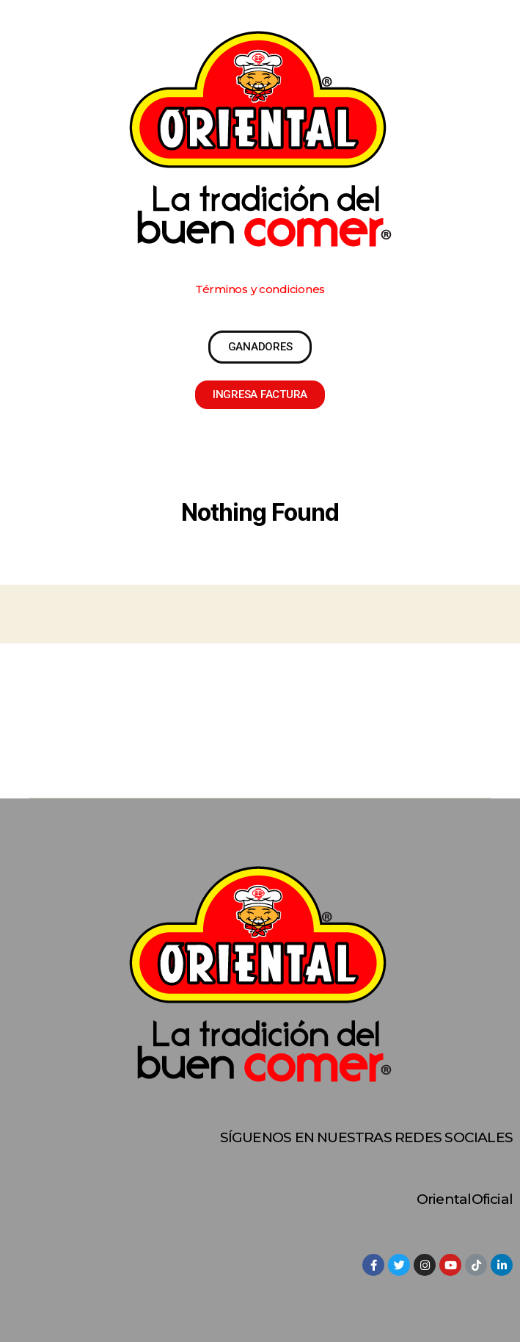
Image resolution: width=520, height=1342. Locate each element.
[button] (260, 289)
